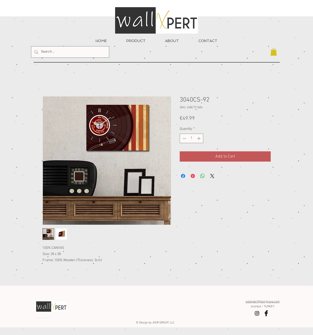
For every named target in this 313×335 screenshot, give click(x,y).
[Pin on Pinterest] (193, 176)
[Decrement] (183, 138)
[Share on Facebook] (183, 176)
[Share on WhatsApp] (202, 176)
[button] (273, 52)
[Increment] (199, 138)
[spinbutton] (191, 138)
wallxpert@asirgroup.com (263, 301)
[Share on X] (212, 176)
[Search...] (69, 51)
